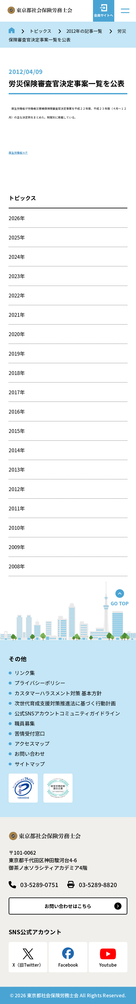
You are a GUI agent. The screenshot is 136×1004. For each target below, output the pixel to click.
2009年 (17, 547)
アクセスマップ (32, 743)
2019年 (17, 353)
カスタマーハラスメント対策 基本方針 (58, 693)
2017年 (17, 392)
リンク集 (25, 672)
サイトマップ (30, 763)
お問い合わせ (30, 753)
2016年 (17, 411)
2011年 (17, 508)
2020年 (17, 334)
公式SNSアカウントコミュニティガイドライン (67, 713)
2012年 (17, 489)
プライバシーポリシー (40, 682)
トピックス (40, 31)
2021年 (17, 314)
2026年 (17, 218)
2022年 (17, 295)
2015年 (17, 430)
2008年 (17, 566)
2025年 (17, 237)
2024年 (17, 256)
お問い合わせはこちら (67, 906)
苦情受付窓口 (30, 733)
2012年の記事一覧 (84, 31)
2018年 (17, 372)
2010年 (17, 527)
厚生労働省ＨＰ (18, 153)
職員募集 (25, 723)
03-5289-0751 (39, 884)
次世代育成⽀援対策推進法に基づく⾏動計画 (65, 703)
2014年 (17, 450)
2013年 (17, 469)
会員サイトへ (103, 15)
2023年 (17, 276)
